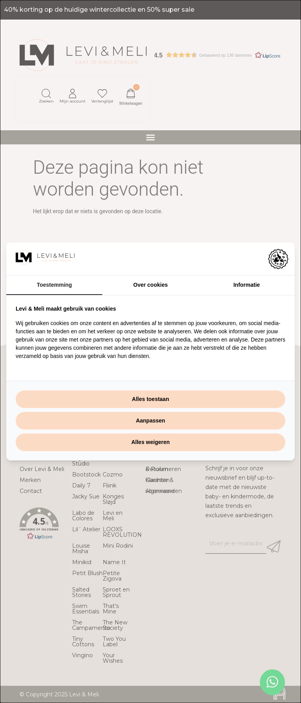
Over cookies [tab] (150, 285)
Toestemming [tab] (54, 285)
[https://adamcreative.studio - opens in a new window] (278, 259)
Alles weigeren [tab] (150, 442)
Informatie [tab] (246, 285)
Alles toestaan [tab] (150, 399)
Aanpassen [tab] (150, 420)
